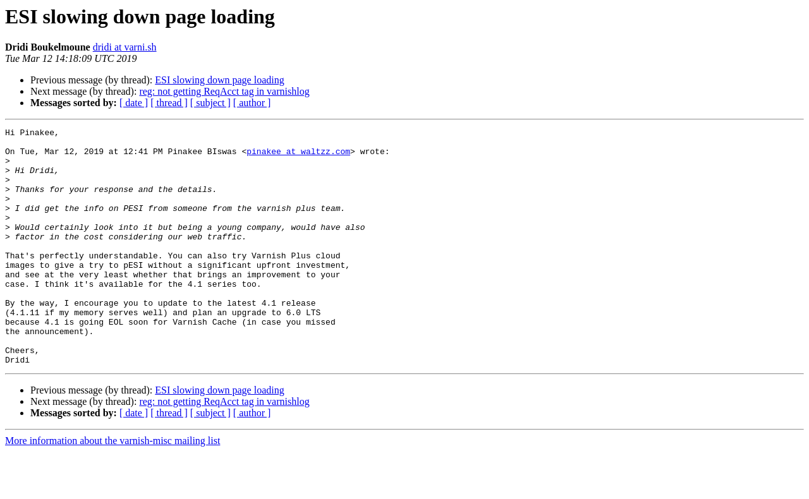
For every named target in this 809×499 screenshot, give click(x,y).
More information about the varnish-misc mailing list (112, 488)
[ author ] (252, 102)
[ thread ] (169, 102)
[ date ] (133, 102)
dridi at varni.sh (125, 47)
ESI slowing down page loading (219, 80)
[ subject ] (210, 102)
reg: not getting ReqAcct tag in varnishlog (224, 91)
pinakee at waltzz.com (298, 156)
